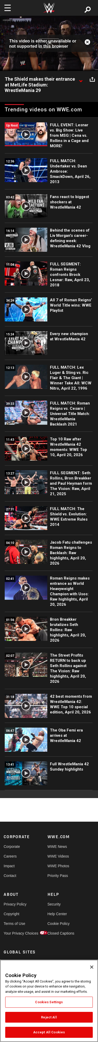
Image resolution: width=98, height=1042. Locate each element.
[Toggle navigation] (8, 8)
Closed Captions (59, 933)
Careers (10, 856)
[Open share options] (92, 79)
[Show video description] (81, 79)
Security (54, 904)
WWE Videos (58, 856)
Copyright (11, 914)
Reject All (49, 1017)
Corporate (12, 846)
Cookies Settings (49, 1002)
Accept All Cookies (49, 1032)
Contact (10, 876)
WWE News (57, 846)
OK (48, 43)
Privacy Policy (15, 904)
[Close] (91, 967)
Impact (9, 866)
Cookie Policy (59, 923)
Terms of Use (14, 923)
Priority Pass (58, 876)
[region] (49, 1001)
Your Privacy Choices (15, 933)
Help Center (57, 914)
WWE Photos (58, 866)
